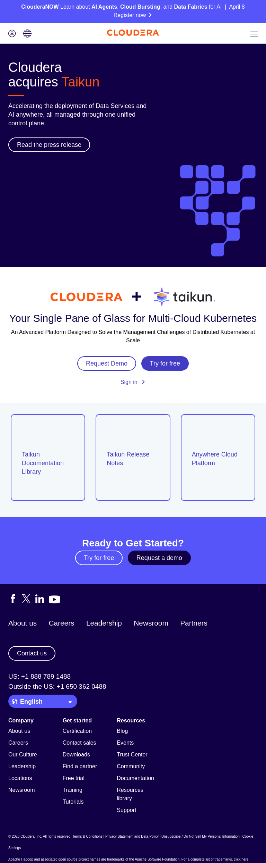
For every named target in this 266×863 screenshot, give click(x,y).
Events (125, 743)
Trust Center (132, 754)
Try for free (99, 557)
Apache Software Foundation (157, 859)
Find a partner (80, 766)
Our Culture (22, 754)
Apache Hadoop (20, 859)
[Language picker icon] (27, 34)
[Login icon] (12, 34)
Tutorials (73, 802)
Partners (193, 623)
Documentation (135, 778)
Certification (77, 731)
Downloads (76, 754)
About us (22, 623)
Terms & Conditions (87, 836)
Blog (122, 731)
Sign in (133, 382)
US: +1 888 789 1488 (39, 676)
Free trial (74, 778)
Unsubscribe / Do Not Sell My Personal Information (200, 836)
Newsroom (151, 623)
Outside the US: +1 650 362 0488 (57, 686)
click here (241, 859)
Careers (61, 623)
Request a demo (159, 557)
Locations (20, 778)
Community (131, 766)
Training (72, 790)
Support (126, 810)
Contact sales (79, 743)
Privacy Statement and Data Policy (132, 836)
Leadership (104, 623)
